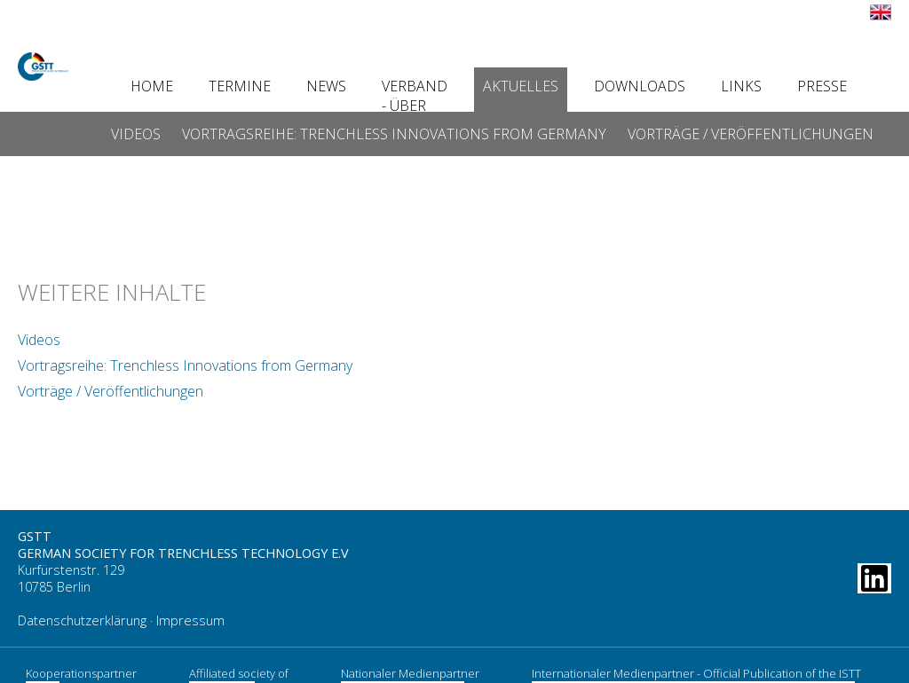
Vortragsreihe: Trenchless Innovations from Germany (394, 134)
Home (151, 86)
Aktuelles (520, 86)
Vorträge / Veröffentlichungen (750, 134)
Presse (822, 86)
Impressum (190, 609)
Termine (240, 86)
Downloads (639, 86)
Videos (136, 134)
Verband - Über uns (414, 105)
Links (741, 86)
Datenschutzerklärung (82, 609)
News (326, 86)
